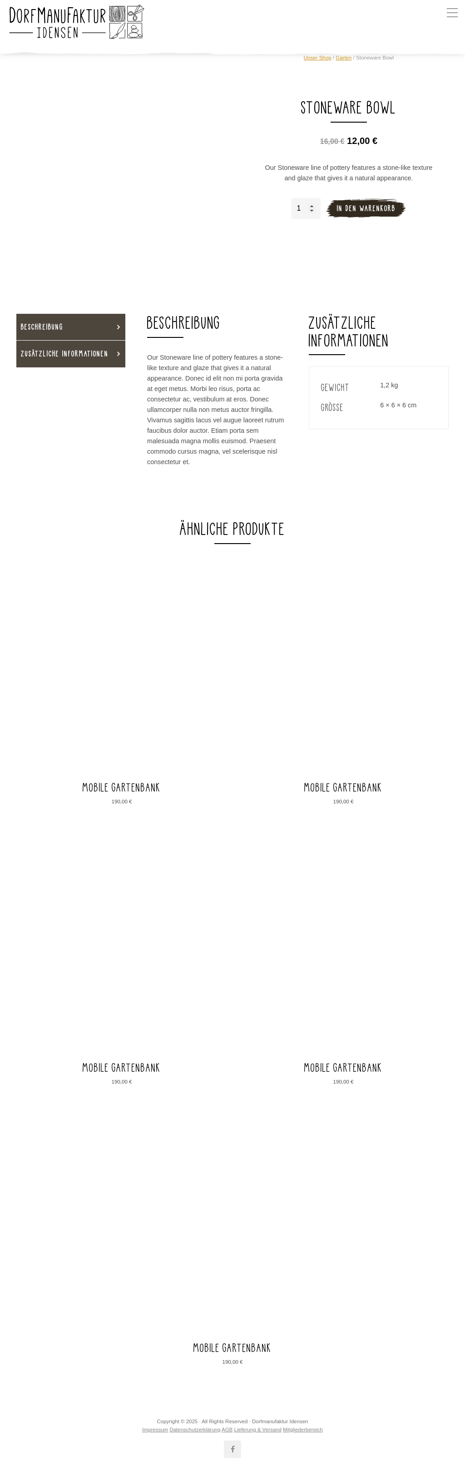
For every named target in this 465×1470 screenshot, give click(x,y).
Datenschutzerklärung (194, 1429)
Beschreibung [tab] (42, 327)
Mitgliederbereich (303, 1429)
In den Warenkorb (366, 208)
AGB (227, 1429)
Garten (343, 57)
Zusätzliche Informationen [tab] (65, 353)
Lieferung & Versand (258, 1429)
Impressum (155, 1429)
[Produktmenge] (306, 208)
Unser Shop (317, 57)
